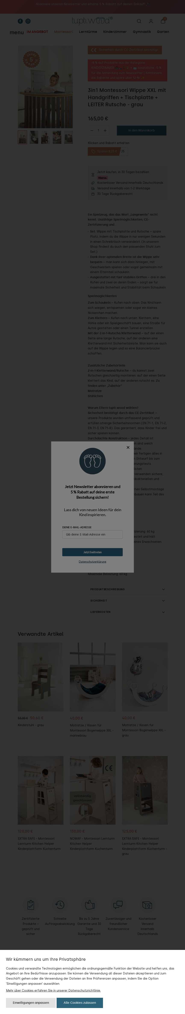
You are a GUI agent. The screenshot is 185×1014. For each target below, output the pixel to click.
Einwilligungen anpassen (31, 1003)
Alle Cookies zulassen (80, 1003)
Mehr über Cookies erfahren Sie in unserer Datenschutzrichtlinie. (53, 990)
